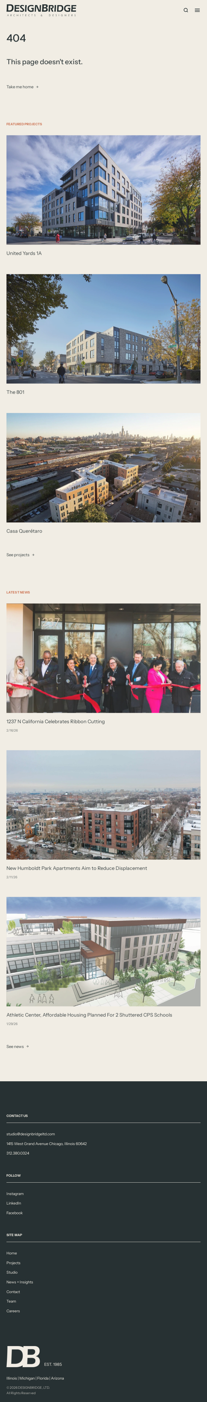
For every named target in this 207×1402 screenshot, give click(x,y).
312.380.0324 (17, 1153)
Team (11, 1301)
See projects (17, 555)
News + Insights (19, 1282)
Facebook (14, 1212)
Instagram (15, 1193)
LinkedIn (13, 1203)
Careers (13, 1311)
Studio (12, 1272)
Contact (13, 1291)
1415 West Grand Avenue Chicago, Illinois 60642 (46, 1143)
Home (11, 1253)
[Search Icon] (186, 10)
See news (15, 1046)
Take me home (19, 87)
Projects (13, 1262)
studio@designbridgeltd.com (30, 1134)
